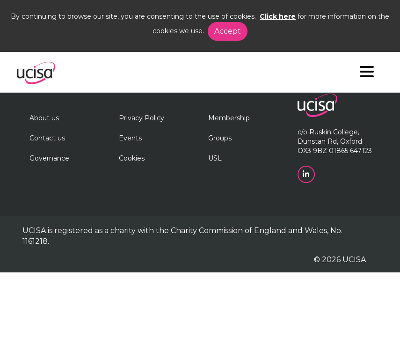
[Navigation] (367, 74)
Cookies (132, 158)
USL (215, 158)
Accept (227, 31)
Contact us (47, 138)
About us (44, 118)
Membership (229, 118)
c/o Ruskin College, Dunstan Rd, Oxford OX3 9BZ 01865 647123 (335, 141)
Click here (278, 16)
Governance (49, 158)
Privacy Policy (141, 118)
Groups (220, 138)
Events (130, 138)
